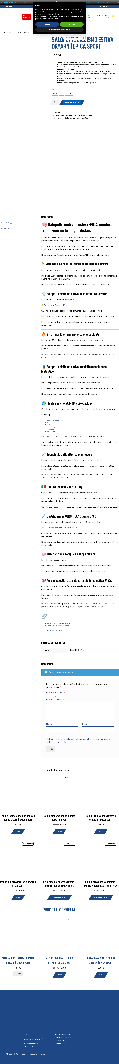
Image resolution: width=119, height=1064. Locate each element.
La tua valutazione (55, 693)
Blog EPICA (107, 16)
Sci (55, 15)
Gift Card (34, 16)
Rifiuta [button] (47, 538)
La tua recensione (55, 700)
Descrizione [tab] (4, 218)
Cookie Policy (60, 1043)
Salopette (29, 33)
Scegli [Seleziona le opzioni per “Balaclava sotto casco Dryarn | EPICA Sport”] (101, 975)
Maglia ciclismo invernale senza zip (58, 623)
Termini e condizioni (62, 1034)
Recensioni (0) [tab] (4, 228)
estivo (58, 118)
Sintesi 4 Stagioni (85, 115)
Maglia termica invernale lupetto (58, 625)
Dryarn (74, 15)
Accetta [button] (72, 538)
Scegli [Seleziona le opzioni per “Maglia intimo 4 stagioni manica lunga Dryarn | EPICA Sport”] (18, 831)
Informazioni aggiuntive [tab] (8, 223)
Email (85, 724)
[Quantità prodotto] (55, 102)
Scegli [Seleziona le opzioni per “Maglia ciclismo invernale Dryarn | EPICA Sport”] (18, 897)
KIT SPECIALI (26, 16)
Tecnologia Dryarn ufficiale (56, 305)
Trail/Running (63, 15)
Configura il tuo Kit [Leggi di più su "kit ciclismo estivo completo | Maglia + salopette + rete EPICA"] (100, 897)
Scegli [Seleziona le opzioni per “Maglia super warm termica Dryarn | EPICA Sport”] (18, 973)
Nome (49, 724)
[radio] (55, 93)
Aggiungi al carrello (72, 102)
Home (9, 33)
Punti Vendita (89, 16)
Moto (49, 15)
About (81, 15)
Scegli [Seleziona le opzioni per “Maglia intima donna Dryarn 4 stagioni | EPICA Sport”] (101, 831)
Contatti (8, 6)
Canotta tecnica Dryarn (55, 628)
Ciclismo (41, 15)
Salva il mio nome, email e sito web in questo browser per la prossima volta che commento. (78, 740)
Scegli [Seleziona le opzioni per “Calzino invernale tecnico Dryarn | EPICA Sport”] (59, 975)
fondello (65, 118)
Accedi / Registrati (107, 6)
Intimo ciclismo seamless (55, 630)
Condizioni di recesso (63, 1037)
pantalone (74, 118)
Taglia (55, 90)
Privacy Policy (60, 1040)
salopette (83, 118)
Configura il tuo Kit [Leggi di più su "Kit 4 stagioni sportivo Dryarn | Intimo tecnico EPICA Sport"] (59, 897)
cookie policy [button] (56, 528)
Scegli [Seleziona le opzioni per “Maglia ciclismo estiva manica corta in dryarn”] (59, 831)
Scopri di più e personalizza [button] (59, 543)
